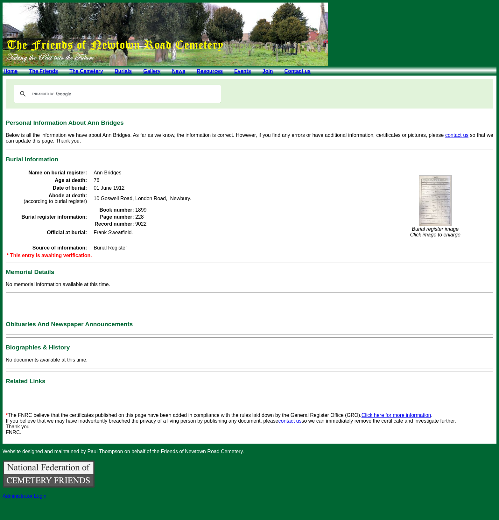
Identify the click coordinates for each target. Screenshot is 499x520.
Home (11, 71)
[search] (116, 94)
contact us (456, 135)
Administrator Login (24, 496)
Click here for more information (396, 415)
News (178, 71)
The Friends (43, 71)
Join (268, 71)
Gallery (151, 71)
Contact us (297, 71)
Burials (123, 71)
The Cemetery (86, 71)
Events (242, 71)
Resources (210, 71)
